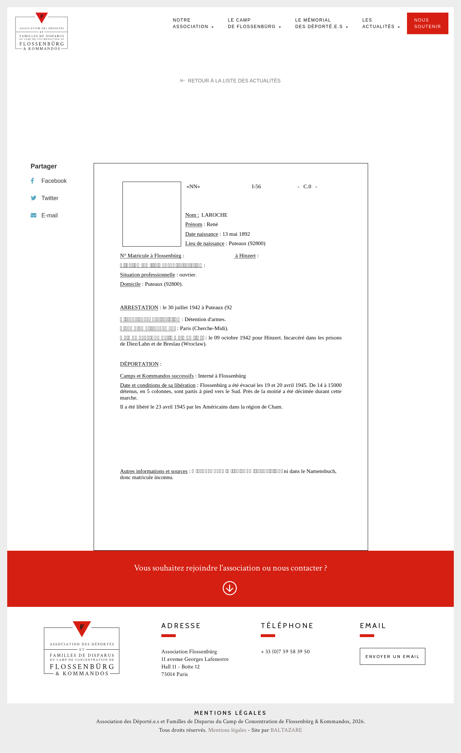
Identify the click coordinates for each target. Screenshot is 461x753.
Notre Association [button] (191, 23)
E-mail (44, 215)
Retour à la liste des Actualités (230, 81)
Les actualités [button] (379, 23)
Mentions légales (227, 730)
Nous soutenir (427, 23)
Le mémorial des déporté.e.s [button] (320, 23)
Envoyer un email (393, 656)
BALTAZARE (286, 730)
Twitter (44, 198)
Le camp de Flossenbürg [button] (253, 23)
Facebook (49, 181)
